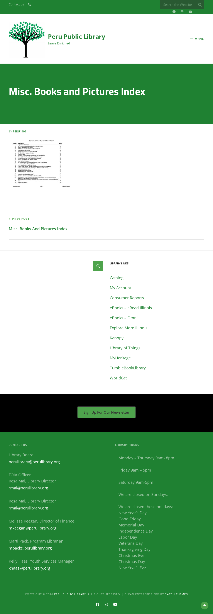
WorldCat (118, 378)
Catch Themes (176, 594)
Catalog (116, 277)
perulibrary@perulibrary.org (34, 461)
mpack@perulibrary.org (30, 548)
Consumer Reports (127, 297)
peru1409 (19, 131)
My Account (120, 287)
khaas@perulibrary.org (29, 568)
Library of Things (125, 347)
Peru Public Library (76, 36)
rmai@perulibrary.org (28, 488)
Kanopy (116, 337)
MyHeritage (120, 357)
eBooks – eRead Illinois (131, 307)
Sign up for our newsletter (106, 412)
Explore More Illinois (128, 327)
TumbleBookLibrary (128, 367)
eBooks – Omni (124, 317)
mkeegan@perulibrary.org (32, 528)
